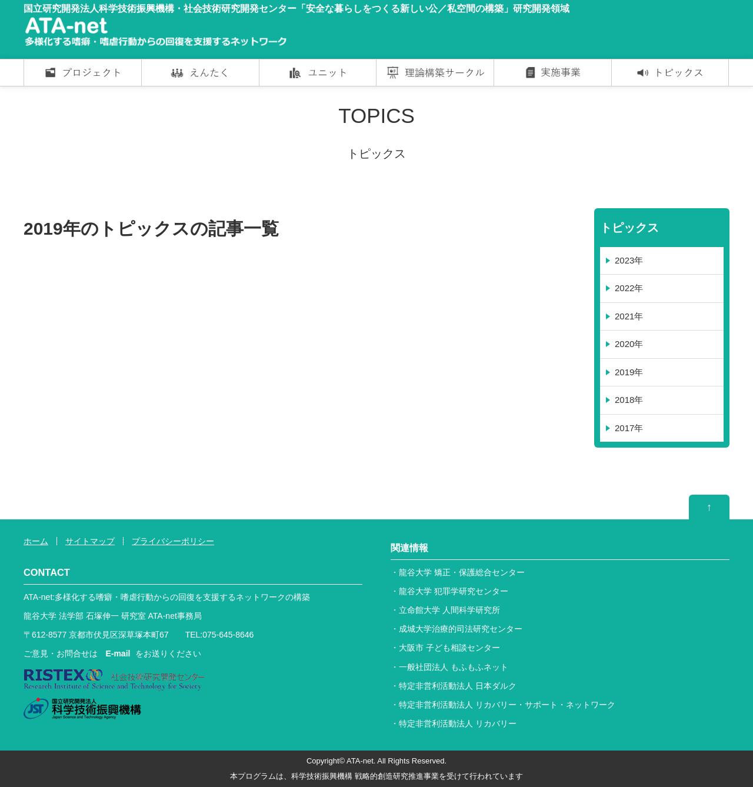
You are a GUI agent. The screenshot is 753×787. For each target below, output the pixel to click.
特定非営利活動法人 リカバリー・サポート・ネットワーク (507, 704)
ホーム (36, 541)
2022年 (629, 288)
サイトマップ (90, 541)
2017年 (629, 428)
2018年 (629, 400)
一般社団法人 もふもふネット (453, 667)
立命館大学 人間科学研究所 (449, 610)
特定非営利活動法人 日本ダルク (458, 686)
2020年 (629, 344)
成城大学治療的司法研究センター (460, 628)
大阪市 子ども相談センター (449, 647)
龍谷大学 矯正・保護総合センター (462, 572)
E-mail (117, 653)
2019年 (629, 372)
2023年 (629, 260)
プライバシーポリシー (173, 541)
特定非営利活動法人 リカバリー (458, 723)
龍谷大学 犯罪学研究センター (453, 591)
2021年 (629, 316)
